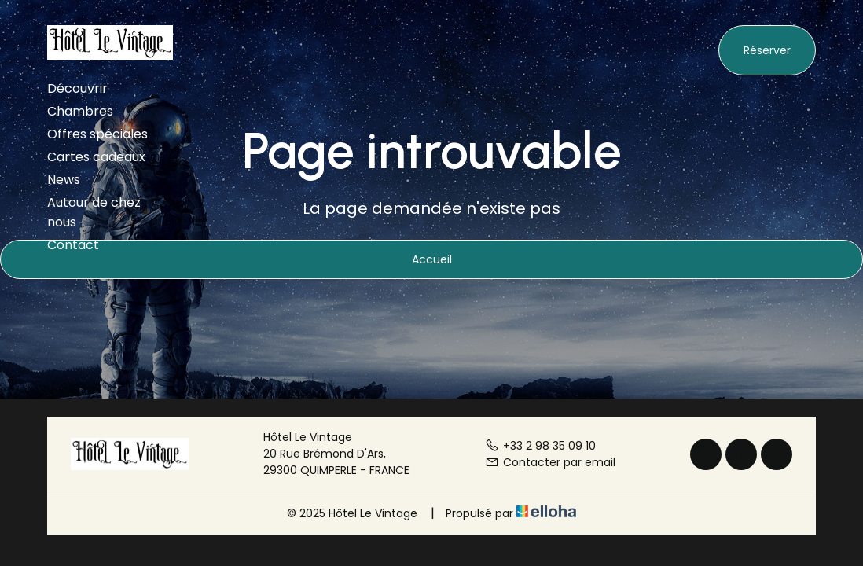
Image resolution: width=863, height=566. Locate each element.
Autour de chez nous (94, 212)
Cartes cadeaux (96, 157)
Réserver (767, 50)
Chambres (80, 111)
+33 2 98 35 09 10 (540, 446)
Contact (73, 245)
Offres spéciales (97, 134)
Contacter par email (550, 462)
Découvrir (77, 88)
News (63, 180)
